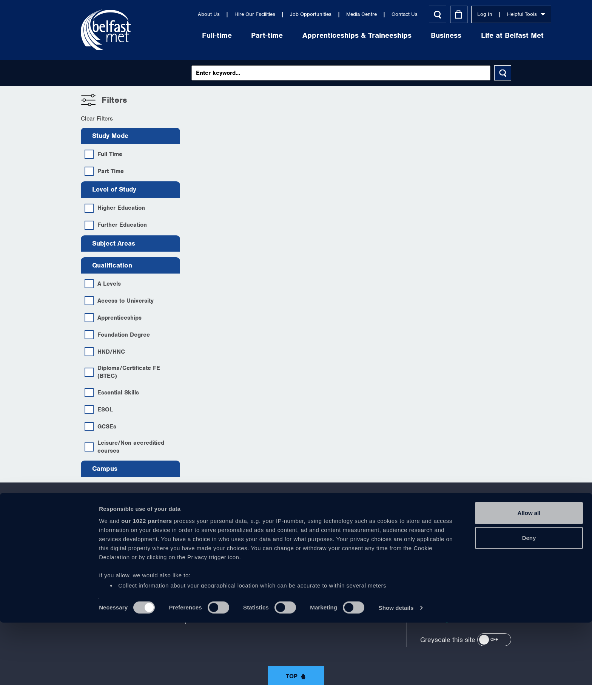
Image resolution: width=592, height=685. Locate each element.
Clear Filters (97, 118)
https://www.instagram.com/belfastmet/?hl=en (358, 539)
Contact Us (365, 14)
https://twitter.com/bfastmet (264, 539)
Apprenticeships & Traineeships (317, 35)
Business (406, 35)
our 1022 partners (146, 583)
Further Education (116, 225)
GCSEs (100, 426)
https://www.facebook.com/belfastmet (233, 539)
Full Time (103, 154)
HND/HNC (105, 351)
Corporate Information (110, 554)
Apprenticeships (113, 317)
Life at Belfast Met (472, 35)
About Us (169, 14)
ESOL (99, 409)
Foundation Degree (117, 334)
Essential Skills (112, 392)
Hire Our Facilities (214, 14)
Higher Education (115, 208)
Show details (396, 670)
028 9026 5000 (490, 542)
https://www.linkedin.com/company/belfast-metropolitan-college (327, 539)
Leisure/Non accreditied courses (124, 447)
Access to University (119, 300)
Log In (444, 14)
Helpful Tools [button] (486, 14)
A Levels (103, 283)
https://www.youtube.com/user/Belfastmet (296, 539)
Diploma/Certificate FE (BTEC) (122, 372)
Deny (529, 600)
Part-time (227, 35)
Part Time (104, 171)
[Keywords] (341, 72)
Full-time (177, 35)
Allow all (529, 575)
